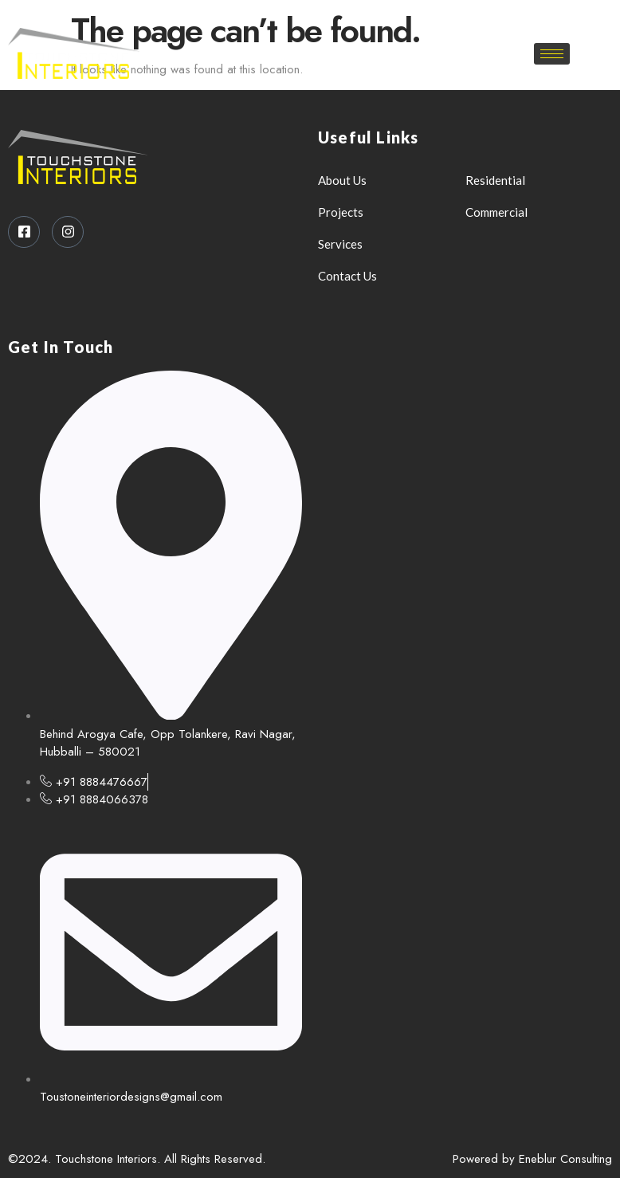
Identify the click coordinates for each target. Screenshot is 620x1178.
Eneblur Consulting (565, 1159)
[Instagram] (328, 16)
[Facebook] (300, 16)
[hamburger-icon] (552, 54)
